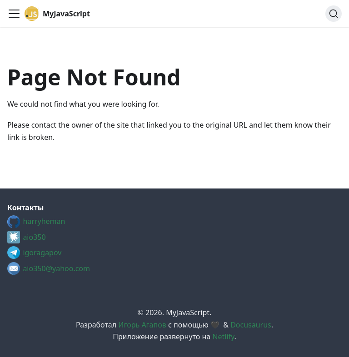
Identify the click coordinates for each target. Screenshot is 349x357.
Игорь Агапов (142, 325)
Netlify (223, 337)
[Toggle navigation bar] (14, 13)
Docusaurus (250, 325)
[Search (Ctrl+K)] (333, 13)
